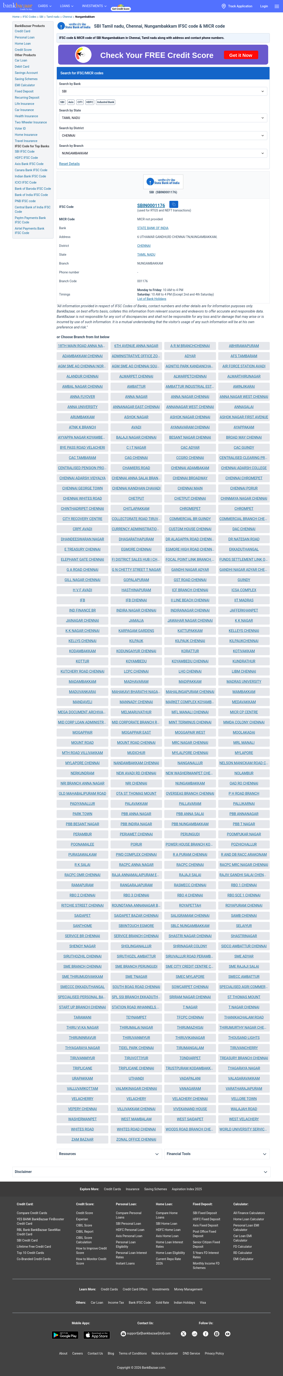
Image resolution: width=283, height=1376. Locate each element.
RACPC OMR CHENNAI (83, 875)
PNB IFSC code (25, 201)
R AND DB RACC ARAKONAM (244, 854)
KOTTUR (82, 661)
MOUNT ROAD (82, 743)
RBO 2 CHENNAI (82, 895)
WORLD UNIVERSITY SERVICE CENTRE (244, 1129)
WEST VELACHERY (244, 1119)
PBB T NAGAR (244, 824)
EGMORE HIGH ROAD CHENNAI (190, 549)
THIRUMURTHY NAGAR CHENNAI (244, 1027)
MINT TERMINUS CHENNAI (190, 722)
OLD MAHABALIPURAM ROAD (82, 793)
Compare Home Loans (167, 1215)
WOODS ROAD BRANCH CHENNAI (190, 1129)
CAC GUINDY (244, 447)
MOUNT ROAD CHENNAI (136, 743)
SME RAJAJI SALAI (244, 966)
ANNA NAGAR (136, 397)
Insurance (132, 1189)
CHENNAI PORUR (244, 488)
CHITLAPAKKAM (136, 509)
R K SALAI (82, 865)
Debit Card (22, 66)
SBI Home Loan (166, 1223)
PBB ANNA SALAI (190, 814)
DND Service (191, 1353)
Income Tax (116, 1302)
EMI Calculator (25, 85)
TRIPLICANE (82, 1068)
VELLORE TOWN (244, 1099)
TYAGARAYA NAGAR (244, 1068)
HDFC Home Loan (168, 1230)
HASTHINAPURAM (136, 590)
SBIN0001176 (151, 205)
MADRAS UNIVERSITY (244, 681)
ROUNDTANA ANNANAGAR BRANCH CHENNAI (136, 905)
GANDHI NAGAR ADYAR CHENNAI (244, 570)
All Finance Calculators (249, 1213)
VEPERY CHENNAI (82, 1109)
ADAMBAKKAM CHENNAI (82, 356)
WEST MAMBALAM (136, 1119)
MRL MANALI (243, 743)
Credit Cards (112, 1189)
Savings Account (26, 73)
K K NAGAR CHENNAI (82, 631)
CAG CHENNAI (136, 458)
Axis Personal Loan (129, 1236)
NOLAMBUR (243, 773)
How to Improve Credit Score (91, 1251)
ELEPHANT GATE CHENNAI (82, 559)
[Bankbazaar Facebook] (206, 1333)
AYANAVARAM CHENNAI (190, 427)
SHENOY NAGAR (82, 946)
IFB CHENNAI (136, 600)
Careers (77, 1353)
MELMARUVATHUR (136, 712)
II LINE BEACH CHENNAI (190, 600)
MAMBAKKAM (244, 692)
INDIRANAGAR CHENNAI (190, 610)
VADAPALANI (190, 1078)
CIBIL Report (84, 1231)
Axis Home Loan (167, 1236)
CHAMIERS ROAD (136, 468)
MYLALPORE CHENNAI (190, 753)
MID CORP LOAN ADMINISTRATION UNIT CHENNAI (82, 722)
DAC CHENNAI (243, 529)
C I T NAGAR (136, 447)
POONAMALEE (82, 844)
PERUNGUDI (190, 834)
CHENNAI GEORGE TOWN (82, 488)
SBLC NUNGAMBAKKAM (190, 926)
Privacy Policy (214, 1353)
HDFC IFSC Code (26, 157)
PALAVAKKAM (136, 804)
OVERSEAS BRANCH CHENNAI (190, 793)
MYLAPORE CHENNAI (82, 763)
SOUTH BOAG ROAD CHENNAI (136, 987)
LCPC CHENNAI (136, 671)
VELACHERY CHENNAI (190, 1099)
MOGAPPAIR (82, 732)
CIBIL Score (84, 1225)
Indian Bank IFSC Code (30, 176)
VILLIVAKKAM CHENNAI (136, 1109)
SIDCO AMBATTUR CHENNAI (244, 946)
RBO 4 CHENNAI (190, 895)
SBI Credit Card (27, 1240)
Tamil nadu (52, 16)
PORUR (136, 844)
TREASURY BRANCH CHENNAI (244, 1058)
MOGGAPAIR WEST (190, 732)
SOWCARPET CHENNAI (190, 987)
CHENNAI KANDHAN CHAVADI (136, 488)
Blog (111, 1353)
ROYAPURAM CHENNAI (244, 905)
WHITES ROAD (82, 1129)
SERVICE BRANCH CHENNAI (136, 936)
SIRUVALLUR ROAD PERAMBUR (190, 956)
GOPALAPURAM (136, 580)
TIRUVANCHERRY (244, 1048)
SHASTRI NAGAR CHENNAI (190, 936)
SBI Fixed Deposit (205, 1213)
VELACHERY (136, 1099)
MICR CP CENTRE (244, 712)
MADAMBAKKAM (82, 681)
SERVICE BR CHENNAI (82, 936)
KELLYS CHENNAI (82, 641)
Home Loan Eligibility (170, 1253)
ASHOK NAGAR (136, 417)
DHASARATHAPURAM (136, 539)
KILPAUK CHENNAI (190, 641)
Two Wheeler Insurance (31, 122)
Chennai (67, 16)
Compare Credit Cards (32, 1213)
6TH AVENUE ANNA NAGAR (136, 346)
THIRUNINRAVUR (82, 1038)
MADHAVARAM (136, 681)
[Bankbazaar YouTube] (228, 1333)
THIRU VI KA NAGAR (82, 1027)
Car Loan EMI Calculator (242, 1238)
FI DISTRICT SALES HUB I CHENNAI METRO (136, 559)
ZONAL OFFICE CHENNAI (136, 1139)
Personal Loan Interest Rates (131, 1255)
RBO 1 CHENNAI (244, 885)
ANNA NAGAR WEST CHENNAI (244, 397)
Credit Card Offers (135, 1289)
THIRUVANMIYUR (136, 1038)
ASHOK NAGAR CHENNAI (190, 417)
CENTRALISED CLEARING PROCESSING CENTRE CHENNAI (244, 458)
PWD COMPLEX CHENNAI (136, 854)
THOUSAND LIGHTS (244, 1038)
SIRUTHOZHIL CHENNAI (82, 956)
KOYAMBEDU (136, 661)
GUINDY (244, 580)
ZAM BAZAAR (83, 1139)
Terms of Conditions (133, 1353)
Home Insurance (26, 134)
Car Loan (21, 60)
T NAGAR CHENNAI (244, 1007)
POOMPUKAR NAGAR (244, 834)
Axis (71, 102)
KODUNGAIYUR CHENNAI (136, 651)
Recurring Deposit (27, 97)
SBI (41, 16)
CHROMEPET (190, 509)
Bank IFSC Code (140, 1302)
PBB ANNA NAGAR (136, 814)
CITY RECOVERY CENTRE (82, 519)
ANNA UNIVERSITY (82, 407)
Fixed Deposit (24, 91)
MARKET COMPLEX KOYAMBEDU (190, 702)
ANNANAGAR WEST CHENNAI (190, 407)
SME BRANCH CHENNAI (82, 966)
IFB (82, 600)
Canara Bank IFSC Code (31, 170)
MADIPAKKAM (190, 681)
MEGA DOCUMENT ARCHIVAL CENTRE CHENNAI (82, 712)
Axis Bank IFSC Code (29, 164)
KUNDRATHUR (244, 661)
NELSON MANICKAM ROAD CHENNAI (244, 763)
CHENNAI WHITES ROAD (82, 498)
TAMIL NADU (146, 254)
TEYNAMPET (136, 1017)
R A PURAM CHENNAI (190, 854)
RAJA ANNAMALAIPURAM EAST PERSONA (136, 875)
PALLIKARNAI (244, 804)
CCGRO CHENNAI (190, 458)
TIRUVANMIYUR (82, 1058)
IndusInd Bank (105, 102)
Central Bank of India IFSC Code (33, 209)
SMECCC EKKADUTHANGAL (82, 987)
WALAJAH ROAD (244, 1109)
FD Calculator (242, 1246)
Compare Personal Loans (128, 1215)
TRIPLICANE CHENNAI (136, 1068)
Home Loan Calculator (248, 1219)
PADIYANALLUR (82, 804)
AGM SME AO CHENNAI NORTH (82, 366)
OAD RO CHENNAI (244, 783)
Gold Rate (162, 1302)
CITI (79, 102)
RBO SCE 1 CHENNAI (244, 895)
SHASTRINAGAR (244, 936)
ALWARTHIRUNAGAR (243, 376)
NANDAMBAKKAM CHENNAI (136, 763)
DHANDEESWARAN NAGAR (82, 539)
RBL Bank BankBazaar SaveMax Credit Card (39, 1232)
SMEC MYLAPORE (190, 977)
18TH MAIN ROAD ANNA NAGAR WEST (82, 346)
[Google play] (65, 1335)
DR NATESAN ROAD (244, 539)
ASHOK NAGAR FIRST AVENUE (244, 417)
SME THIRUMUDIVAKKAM (82, 977)
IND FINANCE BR (82, 610)
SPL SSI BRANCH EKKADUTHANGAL (136, 997)
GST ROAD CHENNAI (190, 580)
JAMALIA (136, 620)
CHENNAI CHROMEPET (244, 478)
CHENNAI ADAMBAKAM (190, 468)
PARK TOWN (82, 814)
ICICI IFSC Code (25, 182)
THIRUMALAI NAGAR (136, 1027)
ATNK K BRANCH (82, 427)
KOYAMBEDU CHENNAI (190, 661)
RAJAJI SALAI (190, 875)
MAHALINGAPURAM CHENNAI (190, 692)
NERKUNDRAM (82, 773)
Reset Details (69, 164)
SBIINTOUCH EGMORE (136, 926)
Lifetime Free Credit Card (34, 1246)
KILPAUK (136, 641)
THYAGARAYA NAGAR (82, 1048)
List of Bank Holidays (151, 299)
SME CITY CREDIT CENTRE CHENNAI (190, 966)
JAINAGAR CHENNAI (82, 620)
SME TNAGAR (136, 977)
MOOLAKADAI (244, 732)
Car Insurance (24, 110)
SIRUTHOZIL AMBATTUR (136, 956)
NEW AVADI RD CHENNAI (136, 773)
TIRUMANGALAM (190, 1048)
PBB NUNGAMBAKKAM (190, 824)
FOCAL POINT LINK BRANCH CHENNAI (190, 559)
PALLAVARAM (190, 804)
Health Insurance (26, 116)
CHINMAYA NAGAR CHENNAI (244, 498)
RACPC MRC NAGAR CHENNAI (244, 865)
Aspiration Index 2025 (187, 1189)
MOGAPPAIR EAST (136, 732)
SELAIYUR (244, 926)
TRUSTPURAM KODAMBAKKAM (190, 1068)
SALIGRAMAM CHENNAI (190, 915)
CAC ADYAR (190, 447)
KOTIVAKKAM (244, 651)
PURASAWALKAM (82, 854)
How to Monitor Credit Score (91, 1261)
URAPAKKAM (82, 1078)
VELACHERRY (82, 1099)
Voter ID (20, 128)
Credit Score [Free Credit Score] (23, 50)
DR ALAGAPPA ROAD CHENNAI (190, 539)
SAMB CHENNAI (244, 915)
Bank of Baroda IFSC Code (33, 188)
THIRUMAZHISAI (190, 1027)
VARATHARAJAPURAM (244, 1088)
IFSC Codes (29, 16)
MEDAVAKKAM (244, 702)
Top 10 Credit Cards (30, 1253)
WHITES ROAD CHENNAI (136, 1129)
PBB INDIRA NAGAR (136, 824)
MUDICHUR (136, 753)
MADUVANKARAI (82, 692)
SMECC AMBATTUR (244, 977)
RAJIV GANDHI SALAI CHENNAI (244, 875)
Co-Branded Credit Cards (34, 1259)
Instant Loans (125, 1263)
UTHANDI (136, 1078)
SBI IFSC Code (24, 151)
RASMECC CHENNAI (190, 885)
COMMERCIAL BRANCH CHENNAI (244, 519)
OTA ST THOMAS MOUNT (136, 793)
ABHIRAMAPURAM (244, 346)
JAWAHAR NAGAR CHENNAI (190, 620)
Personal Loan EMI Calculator (246, 1228)
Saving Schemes (26, 79)
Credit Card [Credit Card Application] (22, 31)
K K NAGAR (244, 620)
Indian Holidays (184, 1302)
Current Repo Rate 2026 (168, 1261)
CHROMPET (243, 509)
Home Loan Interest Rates (169, 1244)
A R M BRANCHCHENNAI (190, 346)
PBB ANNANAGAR (243, 814)
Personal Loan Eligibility (126, 1244)
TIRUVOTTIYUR (136, 1058)
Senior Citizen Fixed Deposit (206, 1244)
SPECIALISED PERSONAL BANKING (82, 997)
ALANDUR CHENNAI (82, 376)
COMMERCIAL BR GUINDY (190, 519)
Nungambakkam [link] (85, 16)
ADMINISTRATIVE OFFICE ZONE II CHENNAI (136, 356)
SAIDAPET (82, 915)
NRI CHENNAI (136, 783)
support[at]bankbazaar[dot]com (145, 1333)
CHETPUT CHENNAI (190, 498)
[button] (173, 204)
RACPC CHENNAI (190, 865)
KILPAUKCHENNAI (243, 641)
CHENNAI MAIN (190, 488)
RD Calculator (242, 1253)
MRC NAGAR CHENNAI (190, 743)
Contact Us (95, 1353)
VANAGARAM (190, 1088)
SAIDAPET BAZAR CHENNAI (136, 915)
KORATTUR (190, 651)
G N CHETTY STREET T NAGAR (136, 570)
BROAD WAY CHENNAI (244, 437)
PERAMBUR (82, 834)
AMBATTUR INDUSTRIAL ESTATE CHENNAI (190, 386)
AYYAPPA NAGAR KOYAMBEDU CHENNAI (82, 437)
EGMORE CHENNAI (136, 549)
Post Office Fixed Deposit (204, 1234)
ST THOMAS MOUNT (244, 997)
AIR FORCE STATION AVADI (244, 366)
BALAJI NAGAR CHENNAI (136, 437)
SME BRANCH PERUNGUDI (136, 966)
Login (264, 6)
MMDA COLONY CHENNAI (244, 722)
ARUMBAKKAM (82, 417)
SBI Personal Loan (128, 1223)
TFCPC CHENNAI (190, 1017)
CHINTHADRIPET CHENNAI (82, 509)
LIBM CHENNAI (244, 671)
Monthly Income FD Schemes (206, 1266)
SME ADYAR (243, 956)
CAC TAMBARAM (82, 458)
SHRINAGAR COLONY (190, 946)
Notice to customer (165, 1353)
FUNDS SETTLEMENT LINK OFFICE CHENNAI (244, 559)
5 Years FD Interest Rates (206, 1255)
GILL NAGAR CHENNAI (82, 580)
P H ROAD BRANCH (244, 793)
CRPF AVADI (82, 529)
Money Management (188, 1289)
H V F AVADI (82, 590)
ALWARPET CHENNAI (136, 376)
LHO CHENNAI (190, 671)
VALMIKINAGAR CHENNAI (136, 1088)
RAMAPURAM (82, 885)
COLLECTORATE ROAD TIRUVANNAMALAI (136, 519)
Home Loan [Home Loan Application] (23, 43)
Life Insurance (24, 104)
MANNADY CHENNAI (136, 702)
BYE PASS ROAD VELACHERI (82, 447)
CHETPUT (136, 498)
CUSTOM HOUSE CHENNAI (190, 529)
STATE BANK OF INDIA (152, 228)
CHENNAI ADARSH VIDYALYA (82, 478)
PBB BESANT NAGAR (82, 824)
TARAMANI (82, 1017)
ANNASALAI (244, 407)
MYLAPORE (244, 753)
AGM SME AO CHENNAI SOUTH (136, 366)
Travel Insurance (26, 141)
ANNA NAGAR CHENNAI (190, 397)
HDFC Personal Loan (130, 1230)
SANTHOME (82, 926)
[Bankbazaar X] (184, 1333)
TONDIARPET (190, 1058)
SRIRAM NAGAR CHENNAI (190, 997)
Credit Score (84, 1213)
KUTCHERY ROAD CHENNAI (82, 671)
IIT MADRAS (244, 600)
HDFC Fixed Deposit (206, 1219)
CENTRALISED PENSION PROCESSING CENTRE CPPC (82, 468)
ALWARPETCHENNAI (190, 376)
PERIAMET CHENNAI (136, 834)
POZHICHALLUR (244, 844)
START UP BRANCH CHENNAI (82, 1007)
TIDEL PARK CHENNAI (136, 1048)
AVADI (136, 427)
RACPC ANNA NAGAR (136, 865)
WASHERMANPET (82, 1119)
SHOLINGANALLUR (136, 946)
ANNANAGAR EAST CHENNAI (136, 407)
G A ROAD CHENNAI (82, 570)
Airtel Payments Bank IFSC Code (29, 231)
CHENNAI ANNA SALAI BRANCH (136, 478)
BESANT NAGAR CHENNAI (190, 437)
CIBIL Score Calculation (84, 1240)
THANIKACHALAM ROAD (244, 1017)
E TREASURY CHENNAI (82, 549)
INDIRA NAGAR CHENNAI (136, 610)
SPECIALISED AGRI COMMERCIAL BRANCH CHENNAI (244, 987)
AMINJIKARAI (244, 386)
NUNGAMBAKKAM (190, 783)
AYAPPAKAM (244, 427)
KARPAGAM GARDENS (136, 631)
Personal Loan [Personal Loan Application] (24, 37)
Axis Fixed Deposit (205, 1225)
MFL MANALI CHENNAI (190, 712)
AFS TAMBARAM (244, 356)
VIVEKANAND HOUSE (190, 1109)
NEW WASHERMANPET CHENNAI (190, 773)
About (63, 1353)
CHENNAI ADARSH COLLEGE (244, 468)
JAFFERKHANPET (244, 610)
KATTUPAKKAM (190, 631)
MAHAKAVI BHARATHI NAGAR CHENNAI (136, 692)
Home (15, 16)
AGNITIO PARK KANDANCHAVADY (190, 366)
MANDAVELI (82, 702)
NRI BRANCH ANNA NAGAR (82, 783)
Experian (82, 1219)
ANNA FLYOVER (82, 397)
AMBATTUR (136, 386)
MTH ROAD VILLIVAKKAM (82, 753)
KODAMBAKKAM (82, 651)
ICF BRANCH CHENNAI (190, 590)
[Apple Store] (96, 1335)
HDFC (89, 102)
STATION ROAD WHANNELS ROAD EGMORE (136, 1007)
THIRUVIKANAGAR (190, 1038)
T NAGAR (190, 1007)
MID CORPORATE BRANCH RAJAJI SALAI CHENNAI (136, 722)
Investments (160, 1289)
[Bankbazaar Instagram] (217, 1333)
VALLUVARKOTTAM (82, 1088)
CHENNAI (144, 246)
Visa (203, 1302)
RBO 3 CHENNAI (136, 895)
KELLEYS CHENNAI (244, 631)
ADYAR (190, 356)
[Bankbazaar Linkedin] (195, 1333)
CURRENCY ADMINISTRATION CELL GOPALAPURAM (136, 529)
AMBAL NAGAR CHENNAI (82, 386)
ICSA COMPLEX (243, 590)
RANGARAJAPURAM (136, 885)
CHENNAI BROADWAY (190, 478)
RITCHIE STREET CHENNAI (82, 905)
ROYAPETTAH (190, 905)
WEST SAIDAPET (190, 1119)
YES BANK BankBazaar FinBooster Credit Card (40, 1221)
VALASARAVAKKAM (244, 1078)
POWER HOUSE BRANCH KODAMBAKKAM (190, 844)
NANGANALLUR (190, 763)
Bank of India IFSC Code (31, 195)
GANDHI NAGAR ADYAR (190, 570)
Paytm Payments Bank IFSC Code (30, 220)
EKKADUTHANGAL (244, 549)
